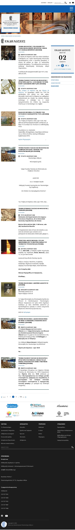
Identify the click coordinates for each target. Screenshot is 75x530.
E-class (41, 431)
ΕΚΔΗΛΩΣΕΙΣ (55, 86)
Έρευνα (22, 434)
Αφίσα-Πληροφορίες (24, 141)
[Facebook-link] (70, 3)
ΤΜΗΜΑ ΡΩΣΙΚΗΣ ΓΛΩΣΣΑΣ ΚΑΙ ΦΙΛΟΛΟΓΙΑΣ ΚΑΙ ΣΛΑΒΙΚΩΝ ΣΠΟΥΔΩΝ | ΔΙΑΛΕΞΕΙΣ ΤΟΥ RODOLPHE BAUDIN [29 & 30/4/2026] (33, 150)
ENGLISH (50, 2)
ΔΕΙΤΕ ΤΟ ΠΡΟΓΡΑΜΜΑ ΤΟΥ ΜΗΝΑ (62, 69)
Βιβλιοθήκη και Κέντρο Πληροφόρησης (64, 436)
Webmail (41, 427)
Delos (40, 434)
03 (67, 66)
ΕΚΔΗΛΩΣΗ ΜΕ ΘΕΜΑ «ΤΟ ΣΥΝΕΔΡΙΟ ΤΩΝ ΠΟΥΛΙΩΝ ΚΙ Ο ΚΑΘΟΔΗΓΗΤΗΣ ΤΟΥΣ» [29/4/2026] (32, 114)
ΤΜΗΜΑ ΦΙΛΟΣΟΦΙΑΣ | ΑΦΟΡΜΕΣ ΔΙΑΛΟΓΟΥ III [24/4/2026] (33, 284)
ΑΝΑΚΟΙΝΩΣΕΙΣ (55, 83)
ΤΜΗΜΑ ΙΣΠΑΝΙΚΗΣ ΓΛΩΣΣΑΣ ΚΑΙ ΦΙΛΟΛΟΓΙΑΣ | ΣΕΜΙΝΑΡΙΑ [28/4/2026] (30, 210)
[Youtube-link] (73, 3)
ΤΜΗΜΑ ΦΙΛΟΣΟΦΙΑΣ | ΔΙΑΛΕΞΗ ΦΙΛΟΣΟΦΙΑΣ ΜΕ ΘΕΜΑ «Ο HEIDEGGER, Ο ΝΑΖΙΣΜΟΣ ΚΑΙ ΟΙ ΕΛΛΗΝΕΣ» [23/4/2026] (31, 321)
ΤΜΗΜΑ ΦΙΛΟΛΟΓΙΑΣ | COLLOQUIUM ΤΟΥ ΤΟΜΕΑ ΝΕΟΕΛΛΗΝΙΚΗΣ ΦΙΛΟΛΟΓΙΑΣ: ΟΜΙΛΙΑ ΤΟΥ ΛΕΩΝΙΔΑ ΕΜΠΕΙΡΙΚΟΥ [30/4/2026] (33, 48)
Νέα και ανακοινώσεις (7, 443)
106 (26, 397)
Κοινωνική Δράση (6, 437)
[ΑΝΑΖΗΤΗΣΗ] (60, 3)
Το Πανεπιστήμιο (6, 427)
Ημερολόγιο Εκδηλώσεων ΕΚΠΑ (65, 431)
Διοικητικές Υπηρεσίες (7, 431)
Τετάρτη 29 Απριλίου (28, 92)
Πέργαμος (41, 437)
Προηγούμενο (6, 397)
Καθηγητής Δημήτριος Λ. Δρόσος (10, 463)
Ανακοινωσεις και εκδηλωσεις (12, 36)
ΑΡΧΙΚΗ (2, 36)
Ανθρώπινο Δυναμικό (7, 434)
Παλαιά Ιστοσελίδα (62, 440)
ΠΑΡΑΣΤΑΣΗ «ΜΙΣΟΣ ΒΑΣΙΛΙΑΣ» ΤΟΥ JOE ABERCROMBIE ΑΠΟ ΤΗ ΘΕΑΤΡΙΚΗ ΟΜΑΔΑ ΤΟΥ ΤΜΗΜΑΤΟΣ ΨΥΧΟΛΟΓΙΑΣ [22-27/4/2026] (33, 242)
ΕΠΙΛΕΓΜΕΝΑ (55, 80)
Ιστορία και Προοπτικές (8, 440)
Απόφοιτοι (23, 440)
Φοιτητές (22, 437)
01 (58, 66)
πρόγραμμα (26, 312)
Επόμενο (31, 397)
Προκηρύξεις (61, 427)
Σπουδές (22, 427)
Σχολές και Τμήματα (26, 431)
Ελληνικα (43, 2)
